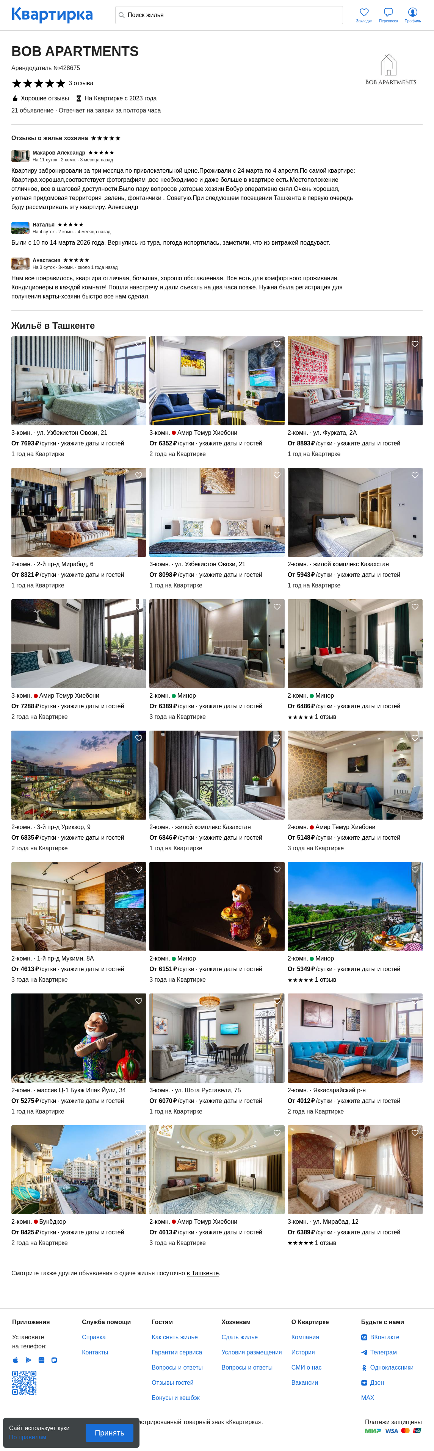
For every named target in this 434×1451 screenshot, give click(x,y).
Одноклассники (392, 1367)
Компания (305, 1337)
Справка (94, 1337)
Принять (109, 1433)
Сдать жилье (240, 1337)
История (303, 1352)
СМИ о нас (306, 1367)
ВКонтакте (385, 1337)
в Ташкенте (203, 1273)
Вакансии (304, 1382)
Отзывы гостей (172, 1382)
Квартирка (57, 15)
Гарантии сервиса (177, 1352)
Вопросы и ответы (177, 1367)
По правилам (27, 1435)
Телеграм (383, 1352)
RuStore (54, 1360)
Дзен (377, 1382)
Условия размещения (252, 1352)
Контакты (95, 1352)
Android (28, 1360)
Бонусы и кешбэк (175, 1398)
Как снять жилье (174, 1337)
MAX (367, 1398)
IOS (15, 1360)
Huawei (41, 1360)
